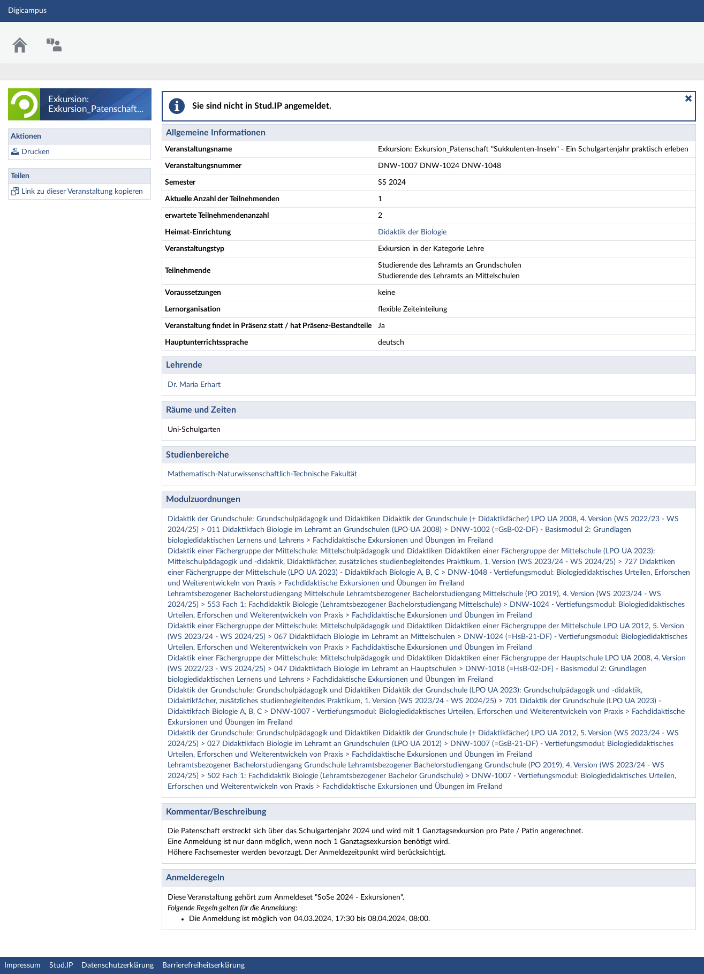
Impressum (22, 965)
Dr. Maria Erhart (194, 385)
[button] (688, 98)
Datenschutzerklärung (117, 965)
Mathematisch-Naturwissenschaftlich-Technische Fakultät (262, 474)
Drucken (35, 152)
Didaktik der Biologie (412, 232)
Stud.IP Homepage (663, 36)
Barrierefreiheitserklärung (203, 965)
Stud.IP (61, 965)
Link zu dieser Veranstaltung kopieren (82, 191)
